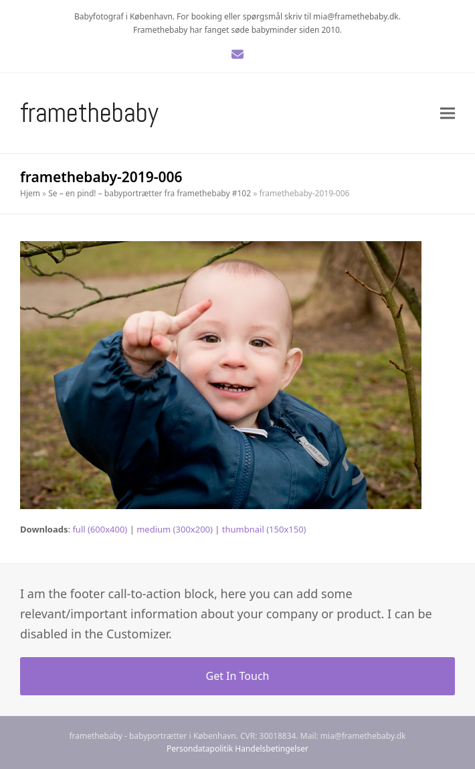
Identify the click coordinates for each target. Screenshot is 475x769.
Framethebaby (89, 113)
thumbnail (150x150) (264, 529)
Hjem (30, 193)
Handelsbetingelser (271, 748)
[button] (447, 113)
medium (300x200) (174, 529)
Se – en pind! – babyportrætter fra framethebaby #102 (149, 193)
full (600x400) (99, 529)
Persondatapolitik (200, 748)
